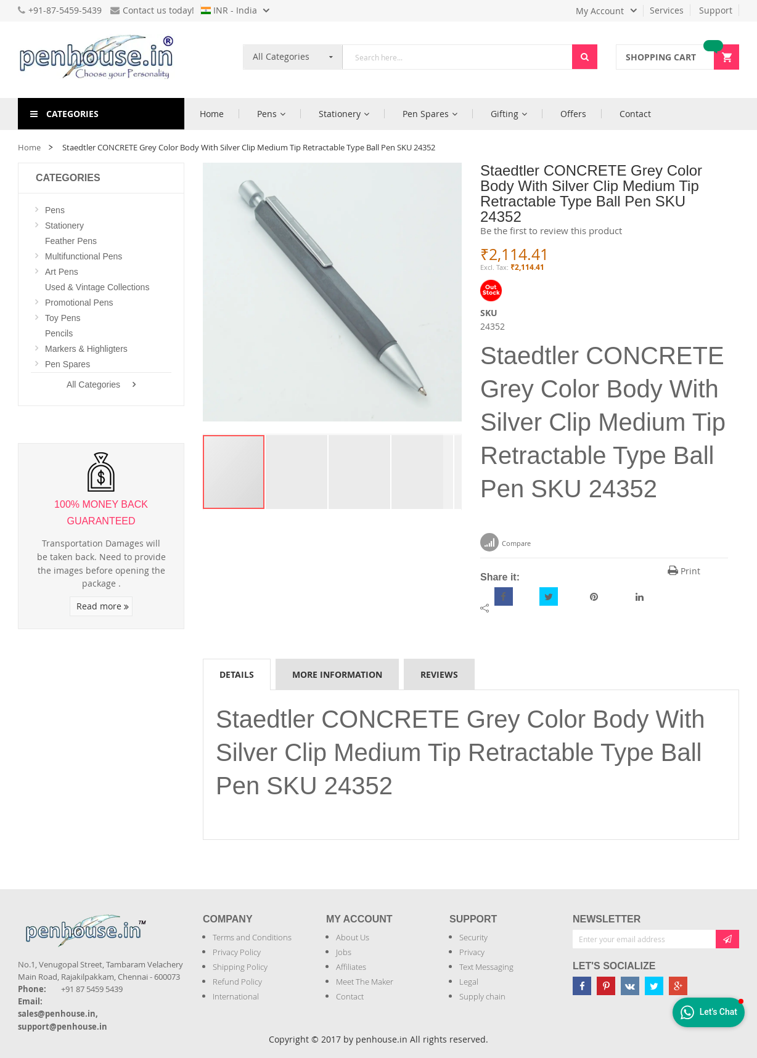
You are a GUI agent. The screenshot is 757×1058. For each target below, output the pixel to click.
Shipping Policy (240, 966)
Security (473, 937)
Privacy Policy (237, 952)
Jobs (343, 952)
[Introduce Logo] (153, 920)
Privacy (472, 952)
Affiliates (351, 966)
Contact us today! (152, 10)
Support (715, 10)
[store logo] (101, 60)
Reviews (439, 674)
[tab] (237, 674)
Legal (468, 981)
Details (236, 674)
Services (667, 10)
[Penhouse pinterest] (606, 986)
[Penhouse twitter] (654, 986)
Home (29, 147)
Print (684, 571)
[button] (297, 472)
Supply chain (482, 996)
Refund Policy (237, 981)
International (236, 996)
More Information (337, 674)
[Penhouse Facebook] (582, 986)
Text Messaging (486, 966)
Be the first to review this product (551, 230)
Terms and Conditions (252, 937)
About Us (352, 937)
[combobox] (457, 57)
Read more (102, 606)
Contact (350, 996)
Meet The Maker (364, 981)
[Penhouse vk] (630, 986)
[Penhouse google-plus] (678, 986)
